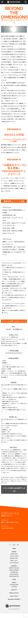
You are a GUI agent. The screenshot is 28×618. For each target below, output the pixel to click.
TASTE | (14, 562)
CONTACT (14, 590)
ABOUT (14, 582)
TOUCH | (14, 556)
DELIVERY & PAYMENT (14, 599)
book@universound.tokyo (19, 470)
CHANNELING (14, 572)
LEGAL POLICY (14, 596)
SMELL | (14, 560)
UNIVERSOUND (14, 584)
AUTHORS (14, 586)
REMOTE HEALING (14, 568)
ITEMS (14, 579)
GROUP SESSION (14, 570)
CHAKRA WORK (14, 574)
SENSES (14, 551)
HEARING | (14, 558)
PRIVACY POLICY (14, 593)
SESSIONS (14, 566)
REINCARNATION (14, 576)
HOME (14, 548)
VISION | (14, 554)
